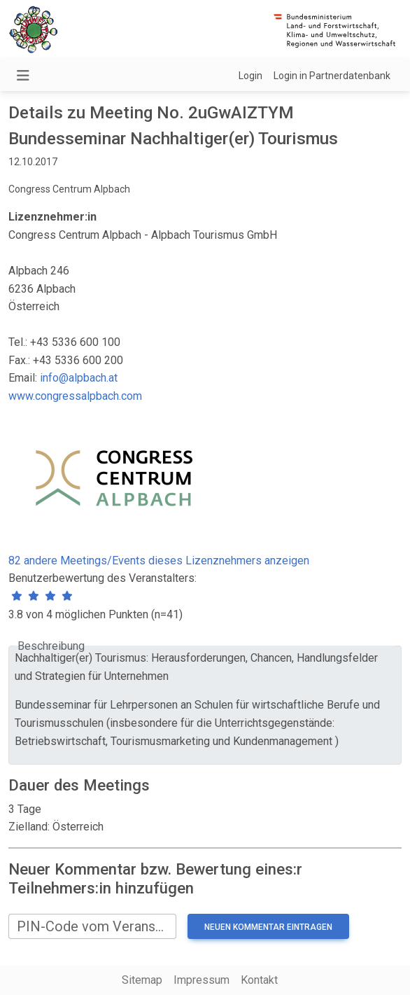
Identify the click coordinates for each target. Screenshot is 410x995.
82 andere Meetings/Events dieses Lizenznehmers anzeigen (158, 560)
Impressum (201, 980)
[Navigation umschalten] (23, 75)
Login (250, 75)
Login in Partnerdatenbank (332, 75)
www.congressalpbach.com (75, 396)
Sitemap (142, 980)
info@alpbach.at (79, 377)
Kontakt (259, 980)
